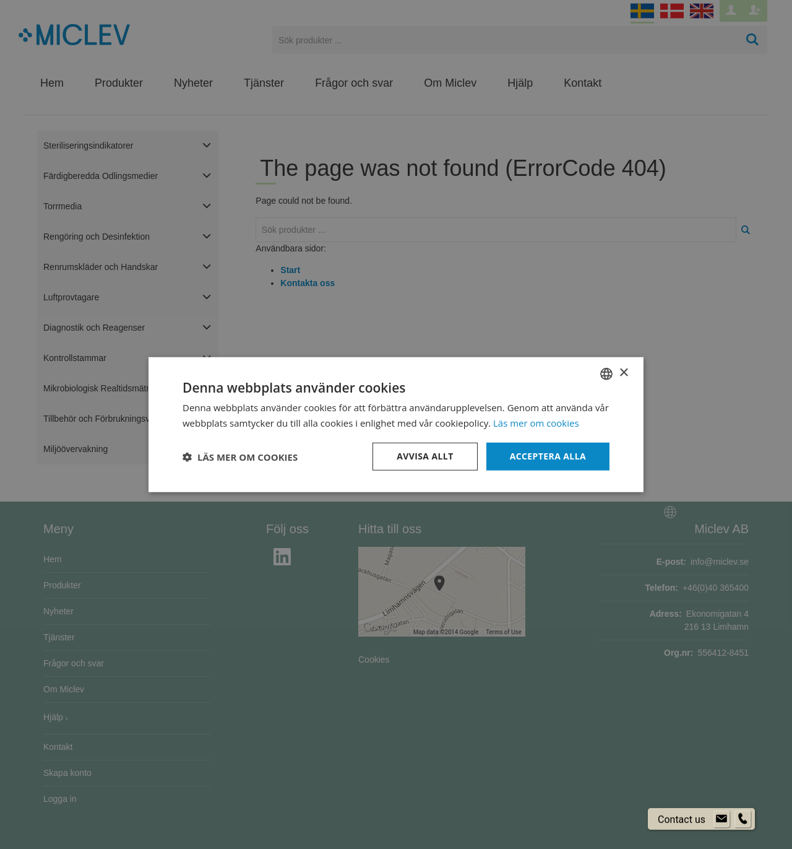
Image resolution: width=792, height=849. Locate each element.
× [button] (623, 373)
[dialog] (396, 424)
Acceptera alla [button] (548, 456)
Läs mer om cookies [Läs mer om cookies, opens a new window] (536, 422)
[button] (240, 456)
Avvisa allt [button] (425, 456)
